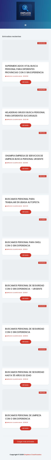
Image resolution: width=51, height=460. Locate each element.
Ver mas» (25, 82)
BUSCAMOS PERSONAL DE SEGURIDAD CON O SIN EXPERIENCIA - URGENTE (24, 287)
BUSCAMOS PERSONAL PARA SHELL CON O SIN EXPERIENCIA (23, 244)
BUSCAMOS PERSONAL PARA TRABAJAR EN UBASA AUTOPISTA (22, 200)
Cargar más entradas (25, 441)
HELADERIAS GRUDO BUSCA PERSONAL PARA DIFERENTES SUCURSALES (25, 114)
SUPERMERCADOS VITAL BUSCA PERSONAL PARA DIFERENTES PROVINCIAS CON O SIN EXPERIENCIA (24, 69)
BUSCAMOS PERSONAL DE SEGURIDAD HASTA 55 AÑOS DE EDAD (24, 374)
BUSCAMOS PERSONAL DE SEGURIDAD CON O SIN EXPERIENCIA (24, 330)
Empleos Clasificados (14, 76)
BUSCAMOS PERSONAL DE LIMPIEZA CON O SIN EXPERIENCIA (23, 417)
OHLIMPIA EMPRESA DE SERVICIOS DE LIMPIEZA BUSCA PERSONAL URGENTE (24, 157)
